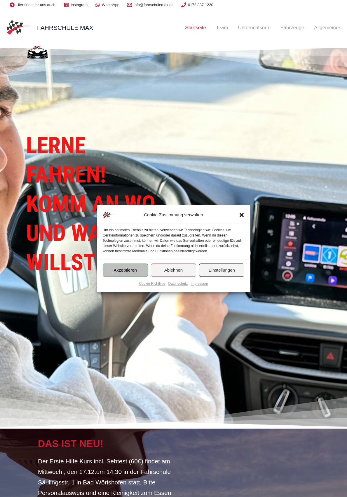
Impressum (199, 284)
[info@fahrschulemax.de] (150, 5)
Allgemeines (327, 27)
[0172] (197, 5)
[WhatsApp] (107, 5)
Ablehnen (173, 270)
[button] (242, 215)
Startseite (195, 27)
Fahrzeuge (292, 27)
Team (222, 27)
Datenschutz (178, 284)
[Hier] (33, 5)
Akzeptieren (125, 270)
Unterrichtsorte (254, 27)
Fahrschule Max (65, 27)
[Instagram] (76, 5)
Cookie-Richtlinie (152, 284)
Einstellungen (222, 270)
